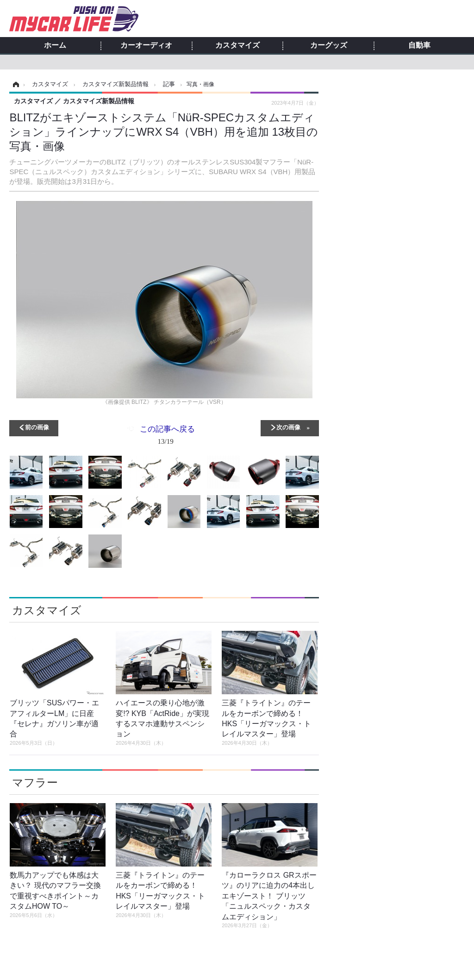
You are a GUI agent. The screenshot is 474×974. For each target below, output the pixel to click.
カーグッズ (328, 45)
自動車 (419, 45)
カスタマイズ (237, 45)
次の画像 (288, 427)
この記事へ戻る (167, 436)
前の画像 (37, 427)
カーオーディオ (146, 45)
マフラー (35, 782)
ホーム (55, 45)
